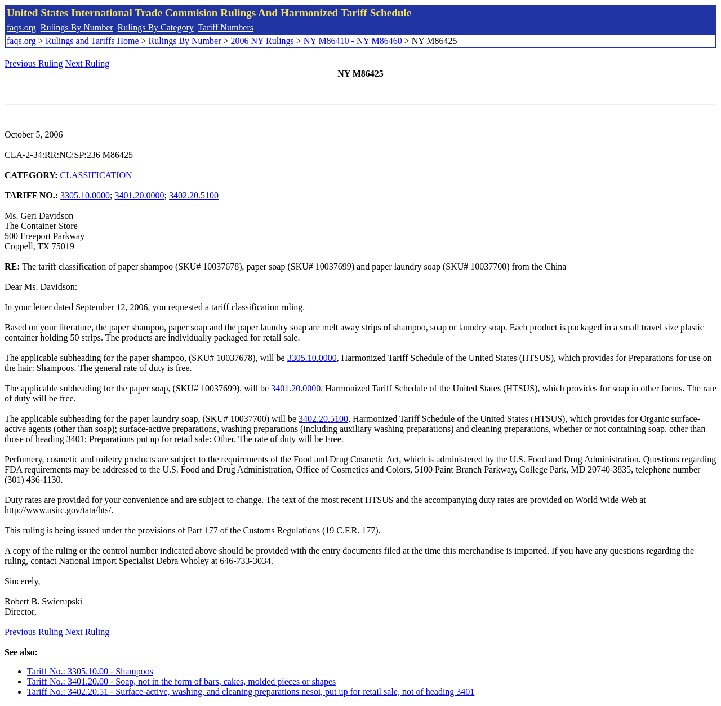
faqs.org (21, 27)
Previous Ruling (34, 63)
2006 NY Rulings (262, 41)
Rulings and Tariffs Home (92, 41)
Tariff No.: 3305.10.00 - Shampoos (90, 671)
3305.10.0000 (85, 195)
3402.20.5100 (194, 195)
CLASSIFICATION (96, 175)
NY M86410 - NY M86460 (353, 41)
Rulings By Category (156, 27)
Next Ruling (87, 63)
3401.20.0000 (139, 195)
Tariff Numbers (225, 27)
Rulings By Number (77, 27)
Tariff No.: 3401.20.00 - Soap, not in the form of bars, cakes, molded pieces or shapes (181, 681)
